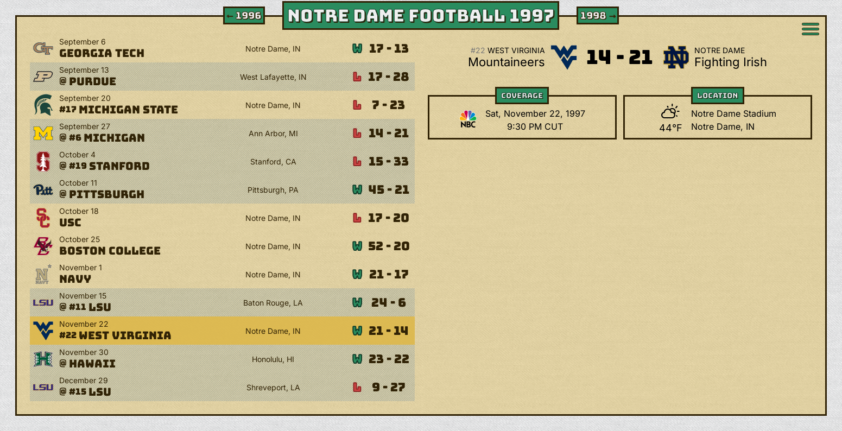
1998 (598, 15)
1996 (243, 15)
